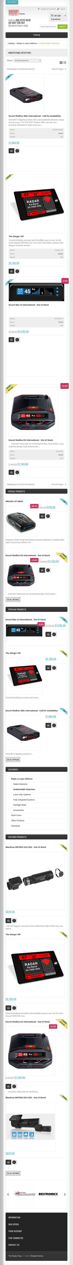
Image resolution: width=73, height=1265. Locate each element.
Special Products (16, 491)
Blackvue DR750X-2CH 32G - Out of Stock (26, 1097)
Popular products (17, 609)
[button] (62, 26)
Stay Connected (15, 1238)
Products (17, 837)
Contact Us (13, 1245)
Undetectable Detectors (49, 43)
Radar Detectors (20, 784)
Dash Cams (16, 815)
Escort (60, 133)
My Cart (58, 15)
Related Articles (37, 1256)
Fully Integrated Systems (24, 800)
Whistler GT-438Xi (14, 501)
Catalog (11, 43)
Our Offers (13, 1224)
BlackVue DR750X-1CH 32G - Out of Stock (26, 847)
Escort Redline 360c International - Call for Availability (35, 116)
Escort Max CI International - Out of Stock (29, 305)
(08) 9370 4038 (23, 20)
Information (14, 1217)
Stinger (60, 254)
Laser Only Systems (22, 794)
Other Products (17, 820)
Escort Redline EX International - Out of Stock (31, 440)
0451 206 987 (18, 23)
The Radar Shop (15, 1256)
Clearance (15, 826)
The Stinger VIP (16, 236)
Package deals (19, 805)
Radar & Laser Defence (27, 43)
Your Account (15, 1231)
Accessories (18, 810)
